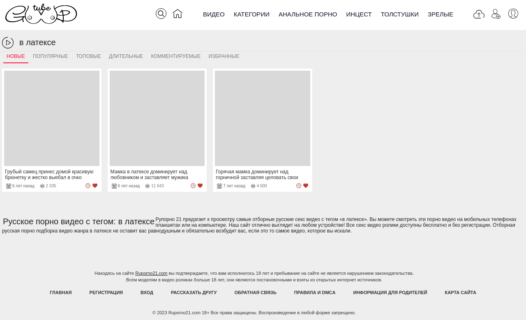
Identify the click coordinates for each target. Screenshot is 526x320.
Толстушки (400, 14)
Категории (252, 14)
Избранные (224, 56)
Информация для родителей (390, 292)
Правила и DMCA (315, 292)
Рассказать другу (194, 292)
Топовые (88, 56)
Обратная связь (256, 292)
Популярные (50, 56)
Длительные (126, 56)
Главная (61, 292)
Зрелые (440, 14)
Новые (16, 56)
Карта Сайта (460, 292)
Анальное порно (308, 14)
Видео (214, 14)
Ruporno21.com (151, 273)
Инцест (358, 14)
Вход (147, 292)
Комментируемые (176, 56)
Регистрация (106, 292)
